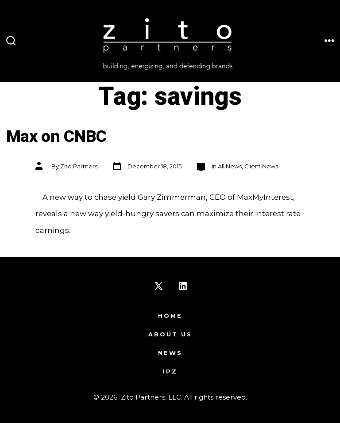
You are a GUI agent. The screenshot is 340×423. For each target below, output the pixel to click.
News (170, 353)
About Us (170, 334)
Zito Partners (78, 166)
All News (230, 166)
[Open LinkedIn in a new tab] (182, 286)
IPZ (170, 371)
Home (170, 315)
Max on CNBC (56, 137)
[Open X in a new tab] (158, 286)
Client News (261, 166)
